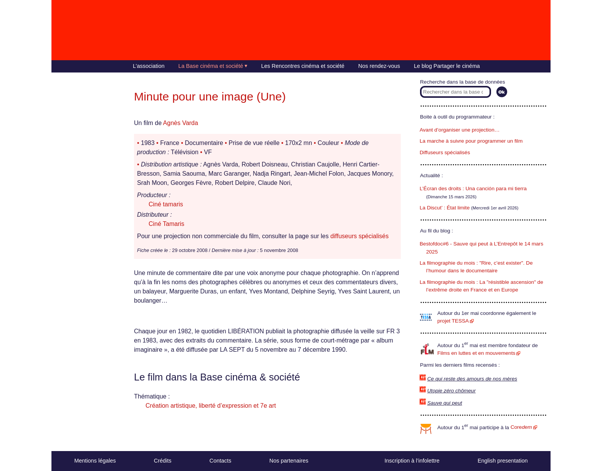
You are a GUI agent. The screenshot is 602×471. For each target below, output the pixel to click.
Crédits (163, 461)
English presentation (503, 461)
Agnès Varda (180, 123)
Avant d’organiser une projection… (459, 130)
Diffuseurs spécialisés (445, 152)
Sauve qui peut (444, 403)
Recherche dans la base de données (462, 82)
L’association (148, 66)
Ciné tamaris (166, 204)
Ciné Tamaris (166, 224)
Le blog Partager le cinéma (447, 66)
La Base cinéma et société (211, 66)
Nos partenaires (289, 461)
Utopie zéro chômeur (451, 391)
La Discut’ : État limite (445, 208)
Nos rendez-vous (379, 66)
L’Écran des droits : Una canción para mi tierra (473, 188)
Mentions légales (95, 461)
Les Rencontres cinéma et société (302, 66)
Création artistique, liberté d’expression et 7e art (211, 405)
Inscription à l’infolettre (412, 461)
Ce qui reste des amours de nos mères (472, 379)
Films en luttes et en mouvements (476, 353)
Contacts (221, 461)
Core (521, 427)
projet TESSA (453, 321)
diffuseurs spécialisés (359, 236)
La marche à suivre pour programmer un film (471, 141)
